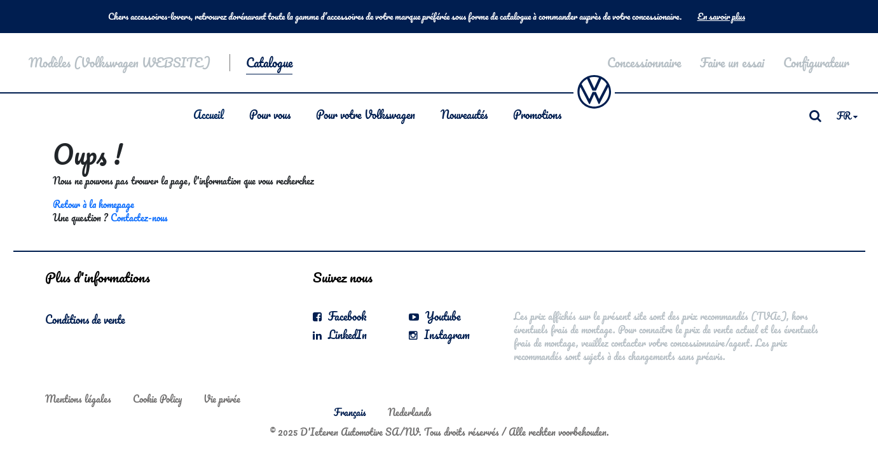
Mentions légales (78, 398)
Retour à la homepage (93, 204)
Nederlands (410, 412)
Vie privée (221, 398)
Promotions (537, 114)
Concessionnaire (644, 62)
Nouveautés (464, 114)
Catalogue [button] (269, 62)
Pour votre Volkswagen (365, 114)
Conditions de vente (85, 319)
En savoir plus (721, 16)
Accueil (208, 114)
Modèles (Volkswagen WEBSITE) (119, 62)
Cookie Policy (157, 398)
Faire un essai (732, 62)
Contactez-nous (139, 217)
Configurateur (816, 62)
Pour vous (270, 114)
